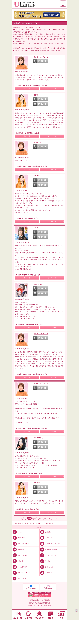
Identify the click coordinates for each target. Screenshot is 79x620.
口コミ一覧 (27, 88)
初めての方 (18, 537)
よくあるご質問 (19, 567)
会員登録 (45, 532)
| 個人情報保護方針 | (35, 600)
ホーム (17, 532)
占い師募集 (46, 572)
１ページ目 (37, 43)
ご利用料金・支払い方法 (50, 543)
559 (45, 518)
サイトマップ (19, 578)
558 (40, 518)
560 (50, 518)
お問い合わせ (46, 567)
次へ (55, 518)
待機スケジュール (20, 543)
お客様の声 (18, 549)
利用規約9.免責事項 (41, 50)
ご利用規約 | (46, 600)
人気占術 (17, 561)
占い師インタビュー (48, 555)
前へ (23, 518)
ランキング (46, 561)
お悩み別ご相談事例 (48, 549)
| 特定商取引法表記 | (36, 603)
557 (34, 518)
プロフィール (52, 88)
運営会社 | (46, 603)
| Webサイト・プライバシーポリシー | (39, 605)
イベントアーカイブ (21, 572)
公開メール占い (19, 555)
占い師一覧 (46, 537)
